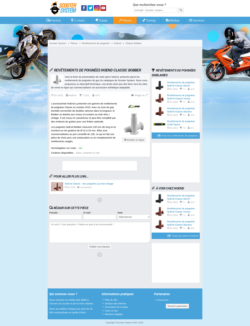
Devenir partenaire (177, 306)
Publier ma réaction (99, 246)
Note (120, 212)
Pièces (125, 20)
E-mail (87, 212)
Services (196, 20)
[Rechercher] (181, 10)
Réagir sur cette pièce (71, 208)
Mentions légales (114, 314)
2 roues (77, 20)
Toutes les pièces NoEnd (182, 235)
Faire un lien (111, 310)
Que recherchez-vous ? (149, 5)
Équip (101, 20)
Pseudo (54, 212)
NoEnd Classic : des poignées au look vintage (89, 183)
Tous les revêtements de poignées (177, 135)
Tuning (149, 20)
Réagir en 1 (139, 95)
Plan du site (111, 299)
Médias (172, 20)
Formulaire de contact (116, 307)
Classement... (163, 300)
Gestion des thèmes (115, 303)
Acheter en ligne (134, 139)
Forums (53, 20)
